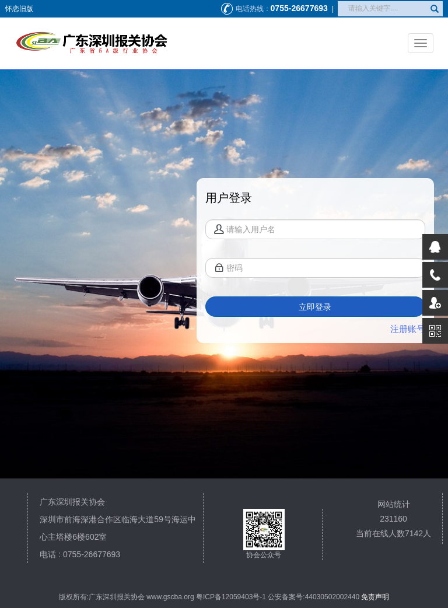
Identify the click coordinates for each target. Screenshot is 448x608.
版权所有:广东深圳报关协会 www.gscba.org (126, 597)
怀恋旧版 (19, 9)
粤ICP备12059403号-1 (231, 597)
